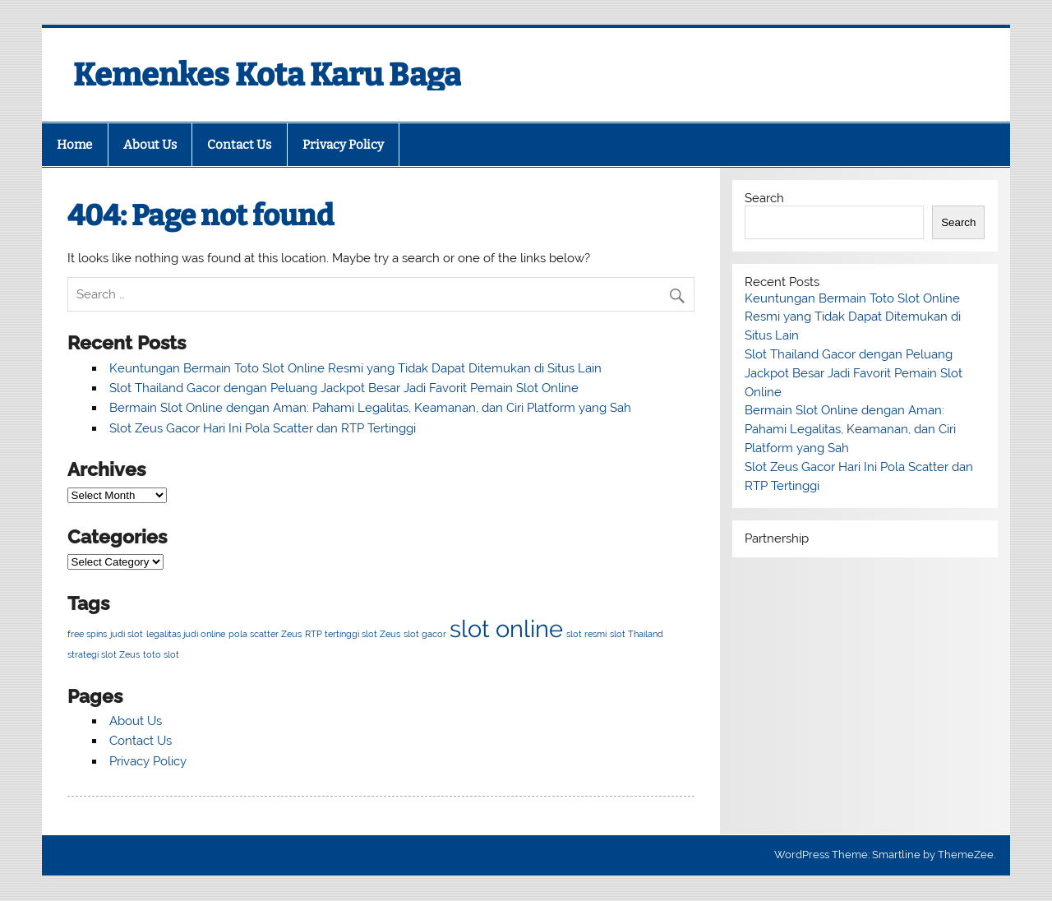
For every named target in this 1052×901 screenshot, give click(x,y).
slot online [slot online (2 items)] (506, 628)
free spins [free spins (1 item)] (87, 634)
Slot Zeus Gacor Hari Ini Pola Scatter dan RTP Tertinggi (262, 428)
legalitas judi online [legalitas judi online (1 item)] (185, 634)
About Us (150, 144)
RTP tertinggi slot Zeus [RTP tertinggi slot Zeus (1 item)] (352, 634)
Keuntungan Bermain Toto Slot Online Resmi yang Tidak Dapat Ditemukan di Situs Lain (355, 368)
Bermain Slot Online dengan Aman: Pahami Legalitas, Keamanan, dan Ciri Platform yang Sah (370, 407)
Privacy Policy (343, 144)
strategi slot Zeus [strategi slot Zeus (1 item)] (103, 654)
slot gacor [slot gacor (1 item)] (425, 634)
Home (74, 144)
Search (764, 198)
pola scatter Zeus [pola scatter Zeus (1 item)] (265, 634)
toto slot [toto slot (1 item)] (161, 654)
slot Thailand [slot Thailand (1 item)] (636, 634)
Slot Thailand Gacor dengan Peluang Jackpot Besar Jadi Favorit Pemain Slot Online (344, 388)
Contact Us (239, 144)
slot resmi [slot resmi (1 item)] (586, 634)
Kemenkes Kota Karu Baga (267, 75)
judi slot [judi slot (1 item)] (126, 634)
